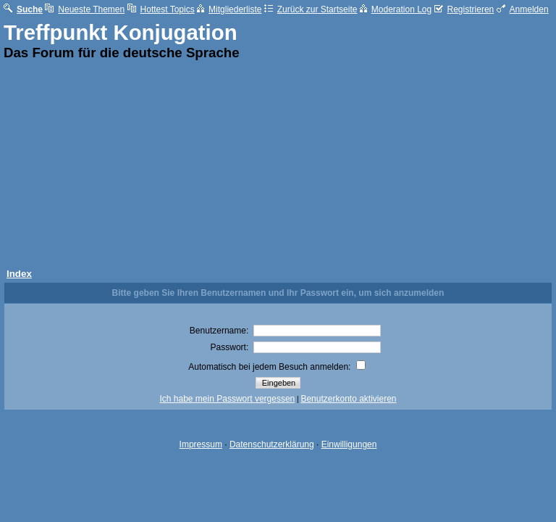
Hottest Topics (161, 9)
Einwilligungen (349, 444)
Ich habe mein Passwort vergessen (227, 399)
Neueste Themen (85, 9)
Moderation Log (395, 9)
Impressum (201, 444)
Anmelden (523, 9)
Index (19, 273)
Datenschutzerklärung (271, 444)
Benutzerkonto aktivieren (348, 399)
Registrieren (464, 9)
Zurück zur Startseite (311, 9)
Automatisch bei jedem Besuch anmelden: (276, 367)
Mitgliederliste (229, 9)
